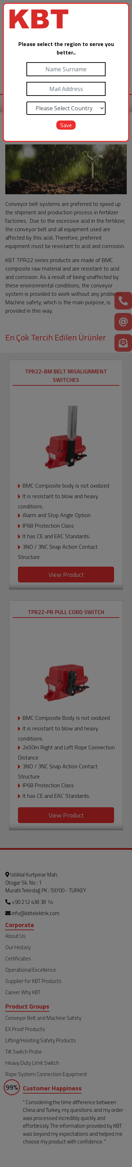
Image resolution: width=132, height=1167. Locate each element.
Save (66, 125)
